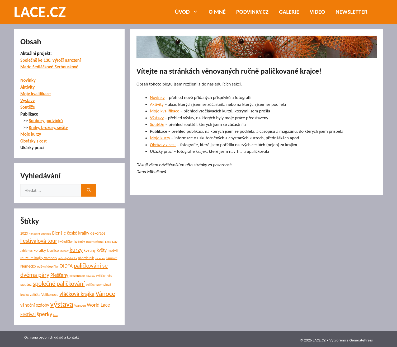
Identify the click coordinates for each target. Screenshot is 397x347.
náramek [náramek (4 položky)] (100, 258)
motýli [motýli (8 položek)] (113, 250)
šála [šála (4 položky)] (55, 315)
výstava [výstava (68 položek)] (61, 304)
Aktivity (157, 104)
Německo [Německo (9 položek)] (28, 266)
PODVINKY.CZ (252, 11)
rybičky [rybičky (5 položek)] (101, 276)
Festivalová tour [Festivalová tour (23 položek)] (38, 240)
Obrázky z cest (163, 145)
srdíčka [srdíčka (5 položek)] (90, 285)
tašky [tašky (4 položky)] (98, 285)
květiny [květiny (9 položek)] (90, 250)
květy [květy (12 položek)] (102, 250)
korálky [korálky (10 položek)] (40, 250)
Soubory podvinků (46, 120)
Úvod (189, 12)
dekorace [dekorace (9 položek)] (98, 233)
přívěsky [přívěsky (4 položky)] (90, 276)
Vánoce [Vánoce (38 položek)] (105, 293)
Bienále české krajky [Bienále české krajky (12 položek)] (70, 233)
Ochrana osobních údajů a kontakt (51, 337)
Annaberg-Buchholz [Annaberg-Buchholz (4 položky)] (40, 233)
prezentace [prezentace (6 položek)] (77, 276)
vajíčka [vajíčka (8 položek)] (35, 294)
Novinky (157, 97)
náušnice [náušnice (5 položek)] (111, 258)
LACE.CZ (40, 11)
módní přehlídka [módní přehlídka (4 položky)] (67, 258)
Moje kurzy (160, 138)
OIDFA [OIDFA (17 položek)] (66, 266)
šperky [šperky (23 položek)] (44, 314)
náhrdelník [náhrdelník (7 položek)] (86, 258)
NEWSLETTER (351, 11)
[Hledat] (88, 190)
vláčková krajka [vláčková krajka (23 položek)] (76, 293)
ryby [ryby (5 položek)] (109, 276)
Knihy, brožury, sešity (48, 127)
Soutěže (157, 124)
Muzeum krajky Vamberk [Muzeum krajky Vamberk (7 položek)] (38, 258)
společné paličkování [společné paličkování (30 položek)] (59, 283)
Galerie (289, 11)
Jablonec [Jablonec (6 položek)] (26, 251)
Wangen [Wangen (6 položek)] (80, 305)
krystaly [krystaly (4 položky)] (64, 251)
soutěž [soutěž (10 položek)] (26, 284)
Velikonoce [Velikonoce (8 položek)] (50, 294)
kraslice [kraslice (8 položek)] (53, 250)
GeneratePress (361, 340)
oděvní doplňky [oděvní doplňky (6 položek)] (48, 266)
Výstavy (157, 118)
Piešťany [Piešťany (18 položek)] (59, 275)
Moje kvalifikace (164, 111)
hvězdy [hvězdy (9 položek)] (79, 241)
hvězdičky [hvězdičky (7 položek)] (65, 241)
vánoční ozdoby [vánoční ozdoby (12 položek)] (34, 305)
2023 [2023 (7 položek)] (24, 233)
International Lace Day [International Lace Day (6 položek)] (101, 242)
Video (317, 11)
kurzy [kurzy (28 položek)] (76, 249)
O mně (217, 11)
